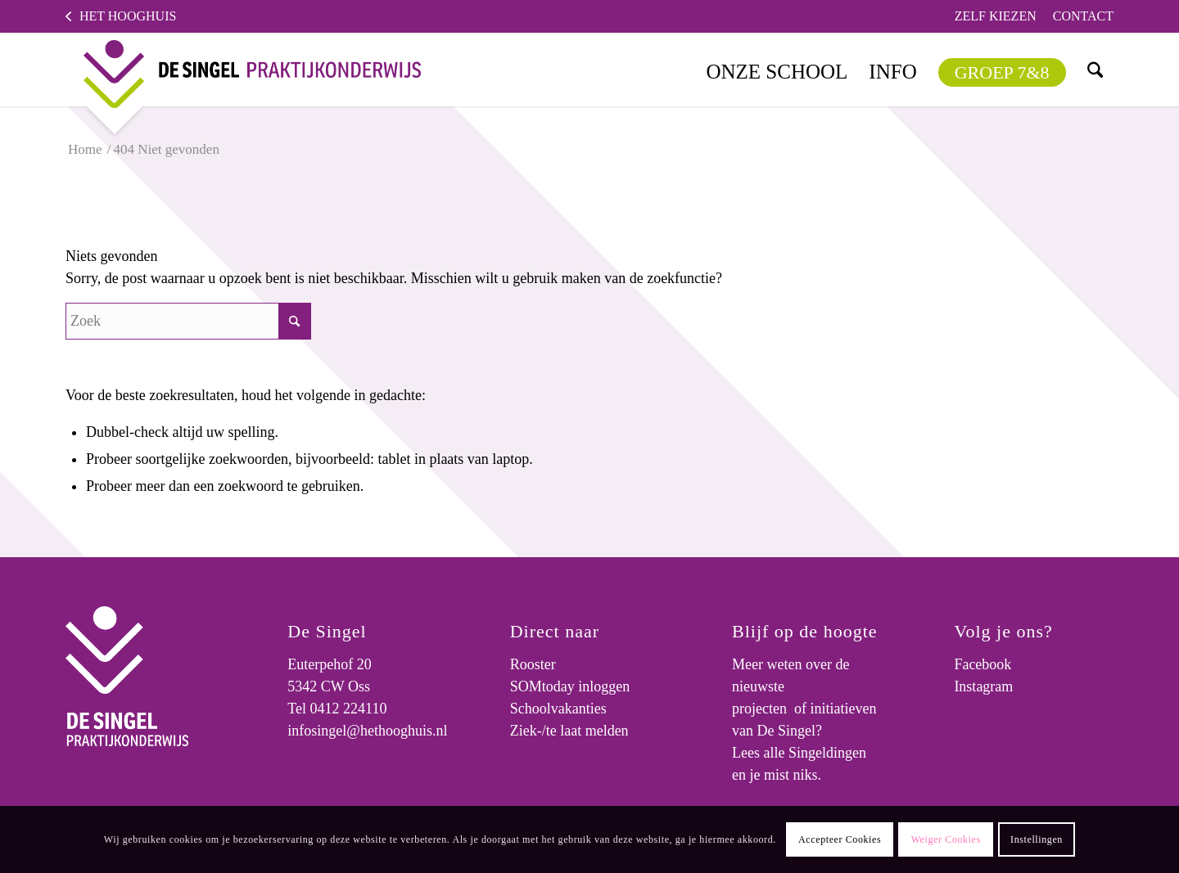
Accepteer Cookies (839, 839)
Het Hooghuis (127, 16)
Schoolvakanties (558, 708)
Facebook (982, 664)
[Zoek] (1095, 69)
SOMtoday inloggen (570, 686)
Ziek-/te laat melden (569, 730)
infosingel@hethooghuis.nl (367, 730)
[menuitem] (995, 16)
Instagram (983, 686)
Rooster (533, 664)
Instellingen (1036, 839)
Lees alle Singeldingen (799, 753)
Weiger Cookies (946, 839)
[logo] (239, 69)
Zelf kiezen (996, 16)
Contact (1083, 16)
